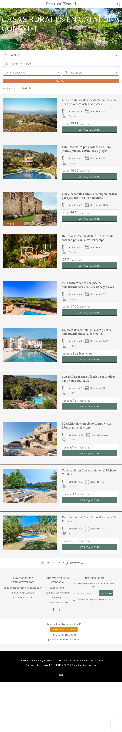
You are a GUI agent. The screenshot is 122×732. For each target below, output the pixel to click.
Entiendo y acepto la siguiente (93, 599)
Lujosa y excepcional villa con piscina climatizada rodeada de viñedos (86, 332)
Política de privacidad (23, 592)
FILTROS (61, 80)
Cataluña (15, 55)
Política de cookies (22, 597)
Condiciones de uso (57, 602)
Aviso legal (57, 597)
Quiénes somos (57, 587)
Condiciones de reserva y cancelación (23, 587)
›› (73, 563)
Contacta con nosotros (57, 592)
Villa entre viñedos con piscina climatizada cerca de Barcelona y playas (88, 285)
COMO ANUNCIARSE (64, 629)
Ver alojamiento (89, 129)
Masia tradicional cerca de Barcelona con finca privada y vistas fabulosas (89, 102)
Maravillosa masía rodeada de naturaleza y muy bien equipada (88, 379)
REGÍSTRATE (106, 593)
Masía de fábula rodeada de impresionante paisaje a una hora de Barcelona (89, 196)
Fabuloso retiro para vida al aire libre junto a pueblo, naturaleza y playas (86, 149)
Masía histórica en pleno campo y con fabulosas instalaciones (86, 426)
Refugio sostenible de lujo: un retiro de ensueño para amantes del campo (87, 238)
